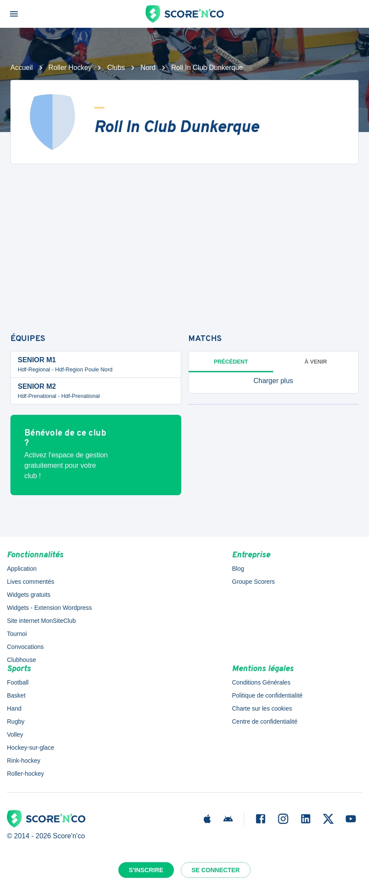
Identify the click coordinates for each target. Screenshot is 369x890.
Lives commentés (30, 581)
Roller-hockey (25, 773)
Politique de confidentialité (267, 695)
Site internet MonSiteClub (41, 620)
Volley (15, 734)
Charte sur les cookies (262, 708)
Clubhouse (21, 659)
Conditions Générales (261, 682)
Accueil (21, 67)
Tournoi (17, 633)
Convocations (25, 646)
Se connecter (216, 870)
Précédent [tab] (231, 361)
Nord (148, 67)
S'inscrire (146, 870)
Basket (16, 695)
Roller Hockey (70, 67)
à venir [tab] (315, 361)
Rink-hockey (23, 760)
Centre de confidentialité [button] (264, 721)
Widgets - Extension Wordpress (49, 607)
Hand (14, 708)
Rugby (15, 721)
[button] (274, 381)
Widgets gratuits (28, 594)
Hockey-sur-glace (30, 747)
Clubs (116, 67)
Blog (238, 568)
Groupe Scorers (253, 581)
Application (22, 568)
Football (18, 682)
